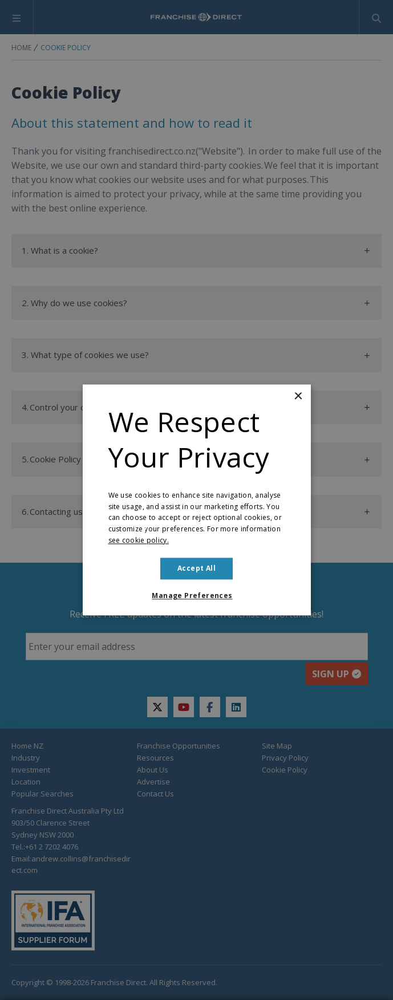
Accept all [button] (196, 568)
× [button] (298, 396)
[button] (196, 596)
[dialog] (196, 500)
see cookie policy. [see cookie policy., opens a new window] (138, 540)
